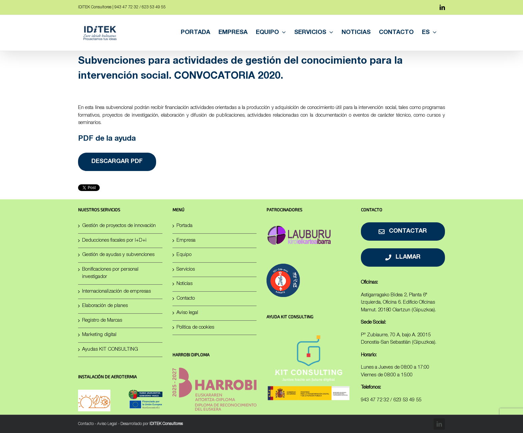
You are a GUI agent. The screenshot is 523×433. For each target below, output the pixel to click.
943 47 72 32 (375, 400)
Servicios (185, 269)
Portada (184, 225)
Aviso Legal (107, 424)
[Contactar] (403, 231)
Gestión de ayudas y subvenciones (118, 254)
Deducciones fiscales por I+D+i (114, 240)
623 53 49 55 (407, 400)
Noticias (184, 283)
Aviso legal (187, 312)
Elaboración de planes (105, 305)
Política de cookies (195, 327)
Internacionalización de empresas (116, 291)
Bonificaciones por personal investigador (110, 273)
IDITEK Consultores (166, 424)
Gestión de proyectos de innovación (119, 225)
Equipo (183, 254)
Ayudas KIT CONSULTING (110, 349)
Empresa (185, 240)
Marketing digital (99, 334)
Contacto (185, 298)
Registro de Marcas (102, 320)
